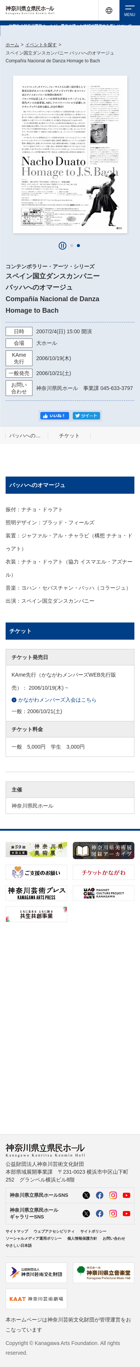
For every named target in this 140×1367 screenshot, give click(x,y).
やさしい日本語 (19, 1245)
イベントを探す (41, 44)
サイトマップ (17, 1231)
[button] (71, 245)
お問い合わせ (114, 1238)
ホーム (12, 44)
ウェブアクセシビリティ (54, 1231)
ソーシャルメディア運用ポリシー (34, 1238)
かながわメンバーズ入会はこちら (54, 700)
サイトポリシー (93, 1231)
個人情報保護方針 (82, 1238)
